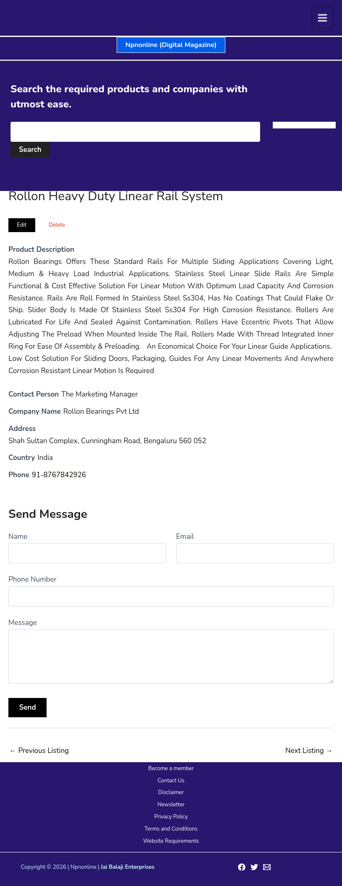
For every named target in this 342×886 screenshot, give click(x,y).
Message (22, 622)
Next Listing (309, 750)
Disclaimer (171, 792)
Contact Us (170, 780)
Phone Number (32, 579)
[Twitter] (254, 867)
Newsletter (171, 804)
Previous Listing (39, 750)
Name (17, 536)
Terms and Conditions (170, 829)
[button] (171, 45)
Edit (21, 225)
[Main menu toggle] (323, 18)
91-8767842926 (59, 475)
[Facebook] (241, 867)
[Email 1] (267, 867)
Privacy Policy (171, 817)
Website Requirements (171, 841)
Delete (57, 225)
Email (185, 536)
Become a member (171, 768)
